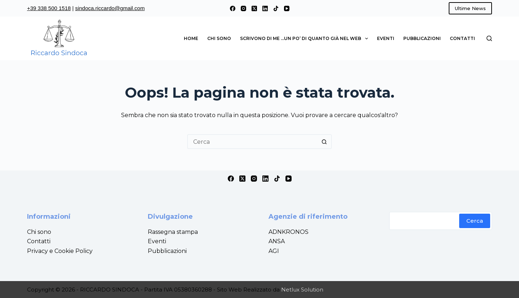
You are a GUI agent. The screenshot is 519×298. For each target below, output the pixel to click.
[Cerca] (489, 38)
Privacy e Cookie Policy (60, 251)
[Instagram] (243, 8)
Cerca (474, 220)
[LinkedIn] (265, 8)
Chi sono (219, 38)
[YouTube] (286, 8)
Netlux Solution (302, 289)
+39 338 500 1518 (49, 8)
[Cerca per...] (252, 141)
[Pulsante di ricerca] (324, 141)
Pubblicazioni (422, 38)
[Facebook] (232, 8)
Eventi (385, 38)
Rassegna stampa (173, 231)
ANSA (277, 241)
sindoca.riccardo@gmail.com (110, 8)
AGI (274, 251)
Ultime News (470, 8)
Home (191, 38)
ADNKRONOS (289, 231)
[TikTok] (276, 8)
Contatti (462, 38)
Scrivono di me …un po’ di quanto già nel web (305, 38)
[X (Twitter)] (254, 8)
